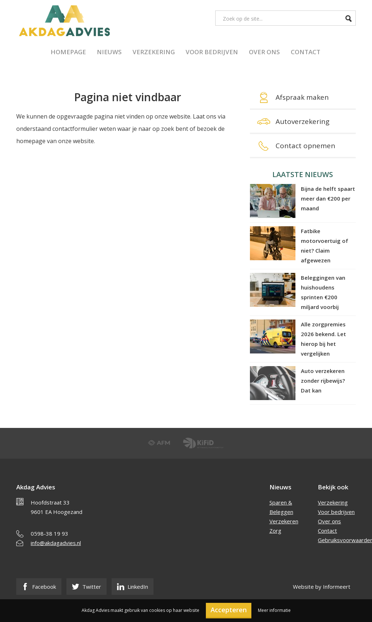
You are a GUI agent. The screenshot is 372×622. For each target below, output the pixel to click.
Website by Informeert (321, 586)
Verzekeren (283, 521)
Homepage (68, 52)
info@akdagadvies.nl (56, 542)
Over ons (264, 52)
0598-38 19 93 (49, 533)
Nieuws (109, 52)
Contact (305, 52)
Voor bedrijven (212, 52)
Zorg (275, 530)
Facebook (39, 586)
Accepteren (229, 609)
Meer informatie (274, 610)
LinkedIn (132, 586)
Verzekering (154, 52)
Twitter (86, 586)
